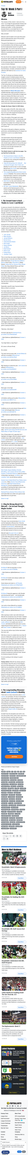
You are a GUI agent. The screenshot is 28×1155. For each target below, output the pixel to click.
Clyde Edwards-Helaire (9, 241)
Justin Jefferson (5, 622)
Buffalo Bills (21, 773)
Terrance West (17, 264)
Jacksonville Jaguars (21, 775)
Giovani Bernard (15, 260)
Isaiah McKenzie (15, 809)
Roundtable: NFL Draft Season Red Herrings (13, 930)
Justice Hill (18, 794)
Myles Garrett (22, 790)
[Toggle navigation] (25, 1)
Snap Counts (18, 1127)
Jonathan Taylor (8, 254)
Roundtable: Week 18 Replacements (14, 867)
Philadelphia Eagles (14, 777)
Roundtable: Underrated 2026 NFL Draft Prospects (13, 962)
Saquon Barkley (8, 245)
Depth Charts (18, 1125)
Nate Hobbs (4, 796)
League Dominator (6, 1121)
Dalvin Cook (7, 250)
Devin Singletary (5, 822)
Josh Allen (20, 780)
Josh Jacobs (7, 234)
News (2, 1137)
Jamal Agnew (13, 780)
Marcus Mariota (14, 807)
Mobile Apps (18, 1139)
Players (8, 771)
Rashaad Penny (17, 332)
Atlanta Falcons (5, 773)
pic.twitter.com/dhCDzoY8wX (9, 357)
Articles (3, 5)
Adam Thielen (7, 627)
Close (24, 1151)
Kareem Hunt (4, 480)
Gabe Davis (7, 181)
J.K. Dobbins (22, 788)
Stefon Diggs (10, 788)
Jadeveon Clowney (5, 786)
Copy (5, 836)
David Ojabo (4, 813)
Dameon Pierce (14, 492)
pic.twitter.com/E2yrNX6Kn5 (8, 369)
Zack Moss (19, 811)
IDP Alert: (6, 186)
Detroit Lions (12, 775)
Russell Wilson (10, 526)
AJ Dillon (17, 788)
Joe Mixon (6, 247)
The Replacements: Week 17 (11, 1026)
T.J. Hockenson (11, 796)
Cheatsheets (4, 1125)
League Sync (4, 1116)
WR (24, 771)
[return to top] (4, 498)
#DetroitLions (15, 355)
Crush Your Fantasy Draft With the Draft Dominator (19, 1053)
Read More (21, 878)
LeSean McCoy (9, 264)
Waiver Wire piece (15, 90)
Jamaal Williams (8, 238)
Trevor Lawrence (12, 805)
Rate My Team (17, 1069)
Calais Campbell (13, 784)
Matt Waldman (11, 14)
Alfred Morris (15, 262)
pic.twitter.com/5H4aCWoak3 (9, 334)
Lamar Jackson (11, 692)
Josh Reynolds (5, 820)
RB (18, 771)
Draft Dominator (5, 1118)
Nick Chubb (7, 243)
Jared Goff (4, 792)
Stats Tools (18, 1130)
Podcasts (3, 1139)
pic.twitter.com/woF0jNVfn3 (15, 597)
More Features (14, 1092)
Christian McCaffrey (6, 809)
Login (14, 744)
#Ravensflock (21, 398)
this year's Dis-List (13, 533)
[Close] (25, 1142)
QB (15, 771)
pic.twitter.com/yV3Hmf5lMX (9, 379)
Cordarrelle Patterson (11, 473)
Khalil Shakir (19, 820)
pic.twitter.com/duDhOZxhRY (9, 389)
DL (12, 771)
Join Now (18, 1)
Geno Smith (13, 168)
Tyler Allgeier (4, 782)
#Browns (17, 410)
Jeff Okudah (18, 583)
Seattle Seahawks (5, 780)
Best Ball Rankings (20, 1122)
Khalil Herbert (7, 249)
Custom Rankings (5, 1123)
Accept (19, 1151)
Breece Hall (21, 492)
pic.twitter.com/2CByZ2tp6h (15, 585)
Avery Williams (19, 826)
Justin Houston (19, 796)
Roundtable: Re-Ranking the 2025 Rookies (13, 898)
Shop (16, 1137)
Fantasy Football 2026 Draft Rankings (19, 1062)
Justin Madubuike (13, 186)
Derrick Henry (7, 240)
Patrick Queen (19, 817)
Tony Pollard (19, 480)
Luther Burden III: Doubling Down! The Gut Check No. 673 (13, 994)
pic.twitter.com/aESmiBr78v (8, 412)
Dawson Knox (4, 805)
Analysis (3, 771)
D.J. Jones (14, 441)
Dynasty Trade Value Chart (20, 1119)
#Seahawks (4, 585)
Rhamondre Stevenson (6, 824)
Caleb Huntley (4, 799)
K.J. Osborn (23, 625)
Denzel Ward (11, 826)
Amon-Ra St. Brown (20, 822)
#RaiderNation (10, 367)
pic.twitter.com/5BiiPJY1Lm (8, 400)
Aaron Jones (4, 803)
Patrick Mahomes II (6, 807)
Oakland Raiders (5, 777)
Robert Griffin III (13, 709)
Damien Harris (14, 482)
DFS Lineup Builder (20, 1116)
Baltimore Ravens (13, 773)
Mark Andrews (12, 782)
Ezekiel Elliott (7, 252)
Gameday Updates (18, 1084)
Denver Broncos (5, 775)
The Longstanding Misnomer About (13, 172)
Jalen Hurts (18, 799)
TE (20, 771)
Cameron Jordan (18, 803)
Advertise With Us (19, 1134)
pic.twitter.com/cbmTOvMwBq (9, 569)
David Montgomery (11, 811)
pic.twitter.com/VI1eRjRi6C (15, 607)
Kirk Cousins (20, 786)
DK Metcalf (4, 567)
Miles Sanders (7, 236)
